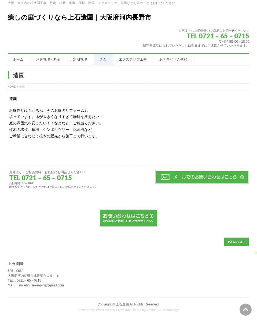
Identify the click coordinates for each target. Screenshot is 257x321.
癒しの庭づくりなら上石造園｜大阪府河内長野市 (79, 17)
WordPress (104, 310)
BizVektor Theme (128, 310)
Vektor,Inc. (154, 310)
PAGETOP (236, 241)
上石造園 (122, 304)
